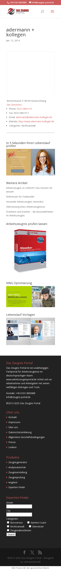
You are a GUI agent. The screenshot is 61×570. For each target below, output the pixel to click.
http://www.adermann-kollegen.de (36, 121)
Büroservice (16, 522)
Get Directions (14, 104)
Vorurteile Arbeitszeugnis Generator (25, 201)
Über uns (13, 427)
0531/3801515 (24, 108)
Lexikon (12, 447)
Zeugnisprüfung (16, 477)
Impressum (14, 422)
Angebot (12, 482)
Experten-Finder (16, 487)
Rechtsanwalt (17, 526)
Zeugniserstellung (17, 472)
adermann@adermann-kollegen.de (34, 117)
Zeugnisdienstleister (20, 530)
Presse (12, 442)
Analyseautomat (17, 467)
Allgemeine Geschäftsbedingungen (26, 437)
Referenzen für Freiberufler (20, 196)
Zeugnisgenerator (17, 462)
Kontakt (12, 417)
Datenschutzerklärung (20, 432)
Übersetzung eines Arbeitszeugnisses (25, 206)
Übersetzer (38, 526)
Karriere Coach (38, 522)
